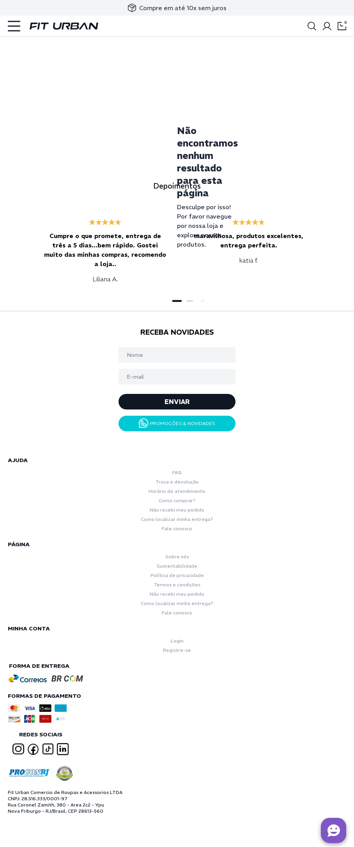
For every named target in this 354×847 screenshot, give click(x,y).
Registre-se (177, 650)
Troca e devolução (177, 482)
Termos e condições (177, 585)
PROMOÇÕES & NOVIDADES (177, 423)
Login (177, 641)
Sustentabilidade (177, 566)
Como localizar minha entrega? (177, 519)
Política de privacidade (177, 575)
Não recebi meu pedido (177, 510)
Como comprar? (177, 500)
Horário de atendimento (177, 491)
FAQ (177, 472)
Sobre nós (177, 556)
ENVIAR (177, 402)
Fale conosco (177, 528)
